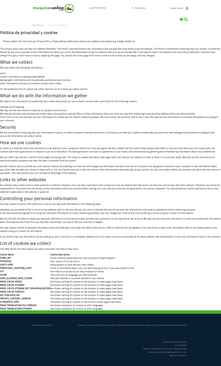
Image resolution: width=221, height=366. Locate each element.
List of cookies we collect (66, 89)
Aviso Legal (93, 325)
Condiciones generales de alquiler (173, 325)
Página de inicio (38, 25)
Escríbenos (140, 8)
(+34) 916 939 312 (97, 8)
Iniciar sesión (176, 8)
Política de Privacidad (125, 325)
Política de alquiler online (146, 325)
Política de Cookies (107, 325)
